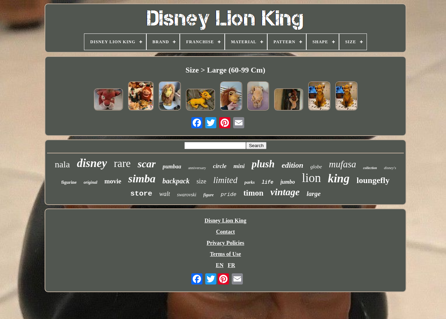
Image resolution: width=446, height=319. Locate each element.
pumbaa (172, 166)
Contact (225, 232)
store (141, 194)
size (201, 181)
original (90, 182)
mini (239, 166)
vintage (285, 192)
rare (122, 163)
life (268, 182)
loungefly (373, 180)
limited (225, 180)
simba (141, 178)
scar (147, 163)
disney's (390, 168)
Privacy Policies (225, 243)
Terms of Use (225, 254)
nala (62, 164)
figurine (69, 182)
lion (311, 178)
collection (370, 168)
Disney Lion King (225, 220)
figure (208, 194)
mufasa (342, 164)
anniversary (197, 168)
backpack (176, 181)
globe (316, 166)
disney (92, 163)
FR (231, 265)
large (314, 193)
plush (263, 163)
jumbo (287, 182)
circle (219, 166)
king (338, 178)
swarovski (186, 194)
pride (228, 195)
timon (253, 193)
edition (292, 165)
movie (112, 181)
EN (219, 265)
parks (249, 182)
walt (164, 193)
